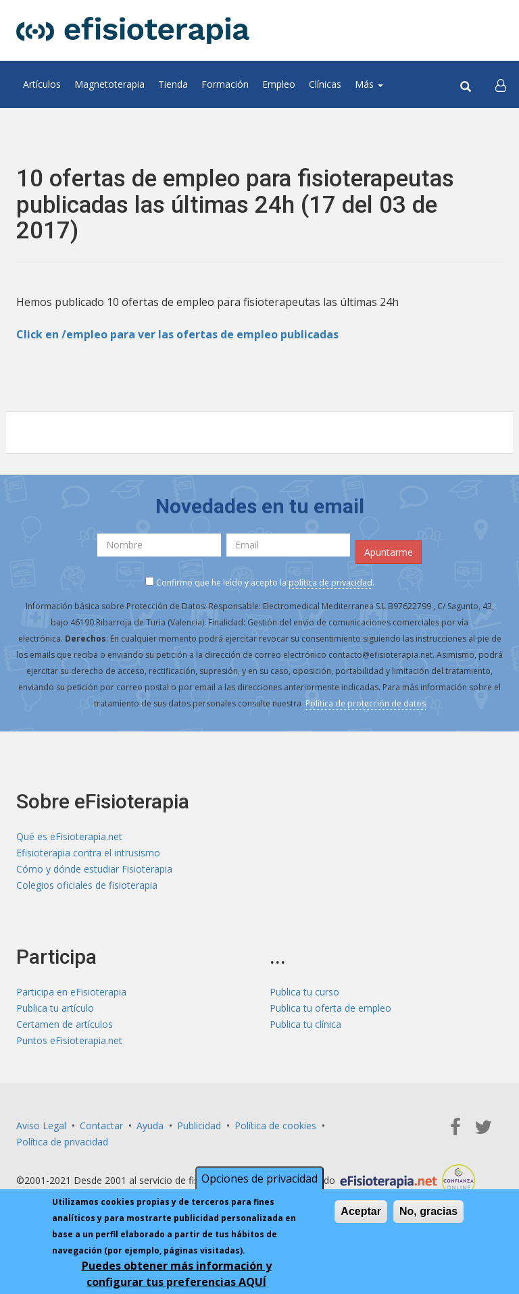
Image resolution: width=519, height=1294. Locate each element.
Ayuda (150, 1125)
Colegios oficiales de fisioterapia (86, 885)
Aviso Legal (41, 1125)
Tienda (173, 84)
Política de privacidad (62, 1141)
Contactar (101, 1125)
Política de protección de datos (365, 703)
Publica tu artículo (55, 1008)
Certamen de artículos (64, 1024)
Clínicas (325, 84)
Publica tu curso (304, 991)
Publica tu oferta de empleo (330, 1008)
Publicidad (199, 1125)
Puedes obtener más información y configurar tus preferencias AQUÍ (177, 1273)
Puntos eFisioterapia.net (69, 1040)
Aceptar (361, 1211)
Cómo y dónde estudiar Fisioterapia (94, 868)
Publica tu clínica (305, 1024)
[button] (501, 84)
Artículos (42, 84)
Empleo (278, 84)
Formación (225, 84)
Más (369, 84)
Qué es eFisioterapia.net (69, 836)
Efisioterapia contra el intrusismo (88, 852)
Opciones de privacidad (259, 1178)
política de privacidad (330, 582)
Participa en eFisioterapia (71, 991)
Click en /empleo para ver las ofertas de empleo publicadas (177, 334)
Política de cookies (275, 1125)
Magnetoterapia (109, 84)
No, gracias (428, 1211)
